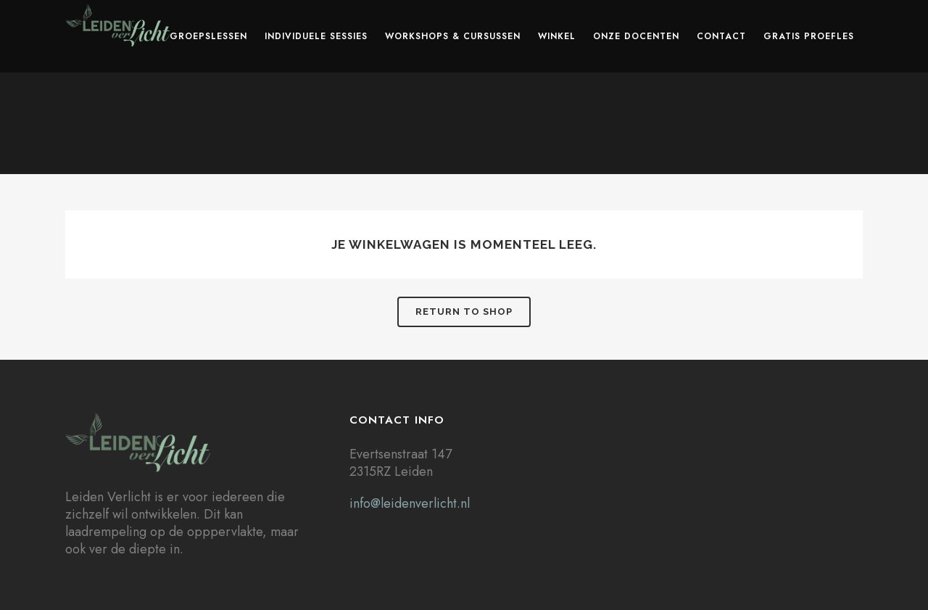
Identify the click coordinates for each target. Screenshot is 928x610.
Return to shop (464, 311)
